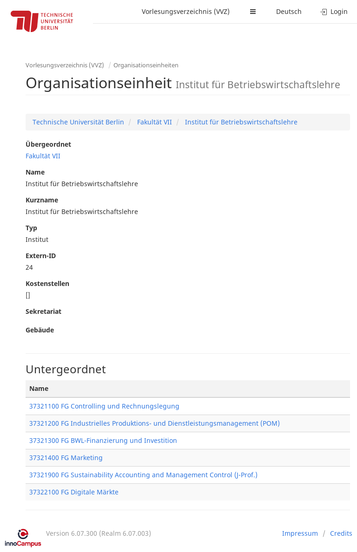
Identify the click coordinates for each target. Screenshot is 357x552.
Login (334, 11)
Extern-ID (41, 255)
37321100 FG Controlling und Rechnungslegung (104, 406)
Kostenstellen (47, 283)
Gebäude (40, 329)
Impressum (300, 533)
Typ (31, 227)
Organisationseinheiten (145, 65)
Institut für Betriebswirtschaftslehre (240, 121)
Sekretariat (43, 311)
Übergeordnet (48, 144)
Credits (341, 533)
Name (35, 172)
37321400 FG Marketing (66, 457)
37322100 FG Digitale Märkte (74, 491)
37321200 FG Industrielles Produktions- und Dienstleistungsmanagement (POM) (154, 423)
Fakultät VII (153, 121)
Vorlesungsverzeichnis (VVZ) (186, 11)
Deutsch (289, 11)
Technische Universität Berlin (78, 121)
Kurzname (42, 199)
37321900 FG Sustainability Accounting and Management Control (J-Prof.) (143, 474)
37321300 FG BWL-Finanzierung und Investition (103, 440)
